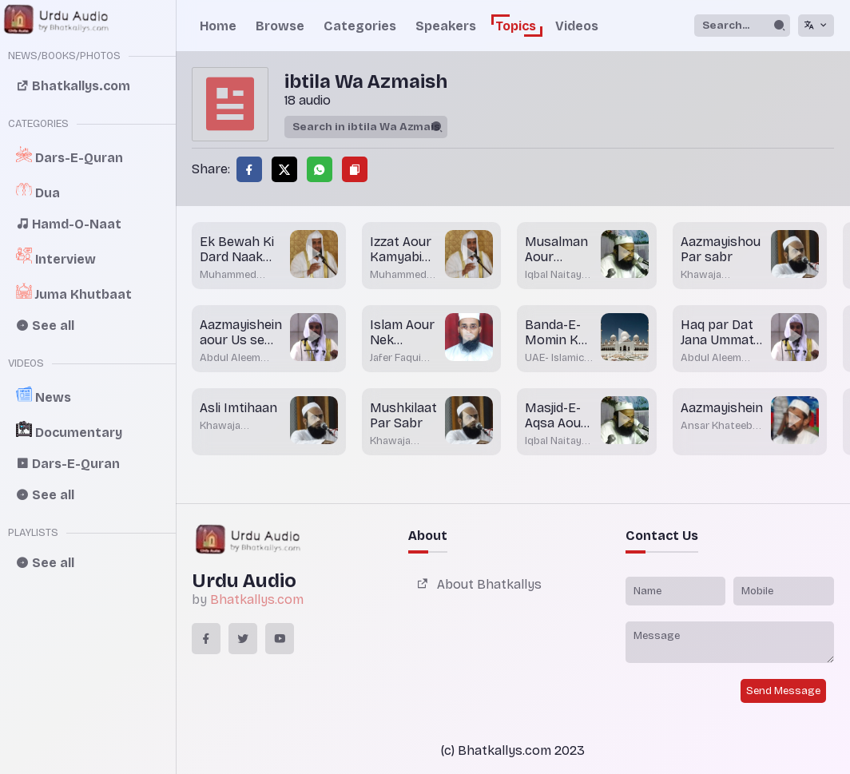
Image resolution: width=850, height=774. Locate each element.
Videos (576, 26)
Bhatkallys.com (257, 599)
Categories (360, 26)
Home (218, 26)
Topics (515, 26)
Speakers (445, 26)
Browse (280, 26)
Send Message (783, 691)
